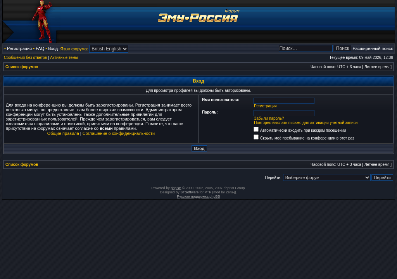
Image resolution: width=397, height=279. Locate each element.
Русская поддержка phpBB (198, 196)
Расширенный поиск (372, 48)
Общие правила (63, 133)
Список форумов (21, 67)
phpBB (176, 188)
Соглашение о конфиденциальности (119, 133)
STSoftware (189, 192)
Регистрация (19, 48)
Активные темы (64, 57)
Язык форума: (74, 48)
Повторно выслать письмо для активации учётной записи (305, 123)
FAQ (40, 48)
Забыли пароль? (269, 118)
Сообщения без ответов (25, 57)
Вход (53, 48)
